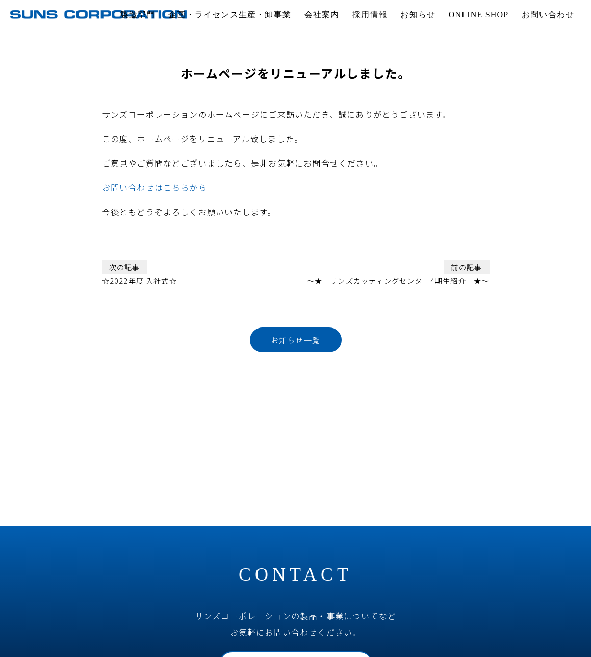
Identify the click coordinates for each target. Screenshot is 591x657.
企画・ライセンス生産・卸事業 (229, 14)
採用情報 (370, 14)
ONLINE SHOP (479, 14)
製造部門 (138, 14)
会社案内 (322, 14)
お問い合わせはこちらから (154, 187)
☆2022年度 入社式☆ (139, 273)
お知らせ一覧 (295, 340)
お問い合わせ (548, 14)
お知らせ (417, 14)
